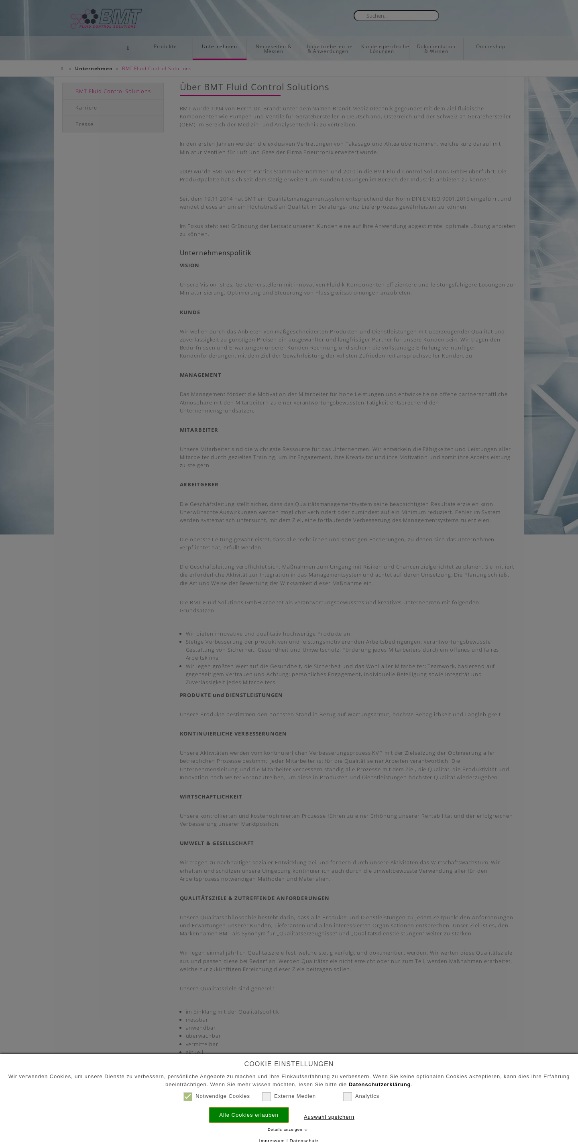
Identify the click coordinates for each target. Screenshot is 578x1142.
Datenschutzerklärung (380, 1084)
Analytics (361, 1096)
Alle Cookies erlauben (248, 1115)
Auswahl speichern (329, 1117)
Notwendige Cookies (216, 1096)
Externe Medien (289, 1096)
